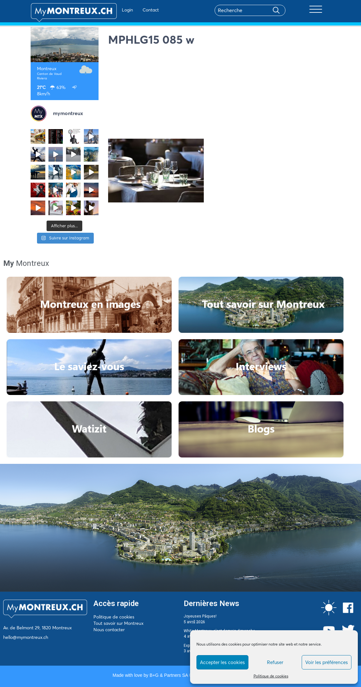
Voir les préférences (326, 662)
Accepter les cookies (222, 662)
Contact (132, 10)
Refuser (275, 662)
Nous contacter (109, 629)
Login (108, 10)
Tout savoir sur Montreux (118, 623)
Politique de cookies (271, 676)
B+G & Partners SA (169, 675)
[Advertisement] (219, 94)
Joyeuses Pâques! (200, 616)
